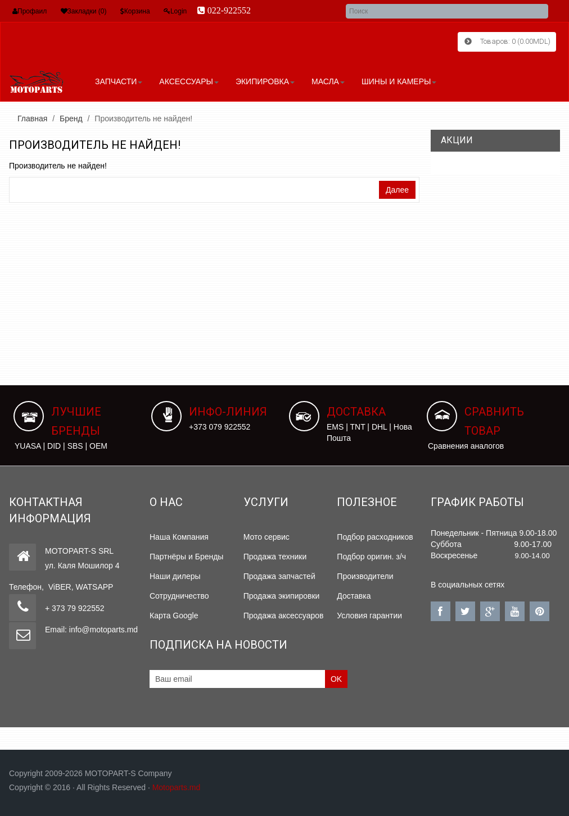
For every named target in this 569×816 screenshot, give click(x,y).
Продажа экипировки (281, 595)
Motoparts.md (176, 786)
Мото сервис (266, 536)
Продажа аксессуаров (283, 614)
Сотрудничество (179, 595)
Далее (397, 189)
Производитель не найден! (143, 117)
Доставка (354, 595)
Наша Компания (179, 536)
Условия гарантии (369, 614)
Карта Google (174, 614)
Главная (32, 117)
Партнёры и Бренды (186, 555)
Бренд (71, 117)
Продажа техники (275, 555)
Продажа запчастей (279, 575)
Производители (365, 575)
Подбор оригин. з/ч (371, 555)
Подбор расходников (375, 536)
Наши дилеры (175, 575)
